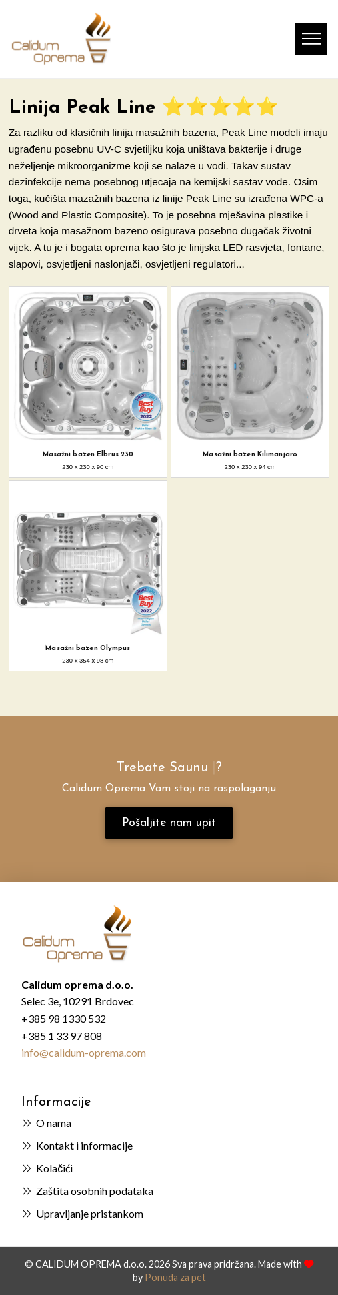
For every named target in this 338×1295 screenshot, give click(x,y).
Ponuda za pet (175, 1277)
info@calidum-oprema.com (83, 1052)
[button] (311, 39)
